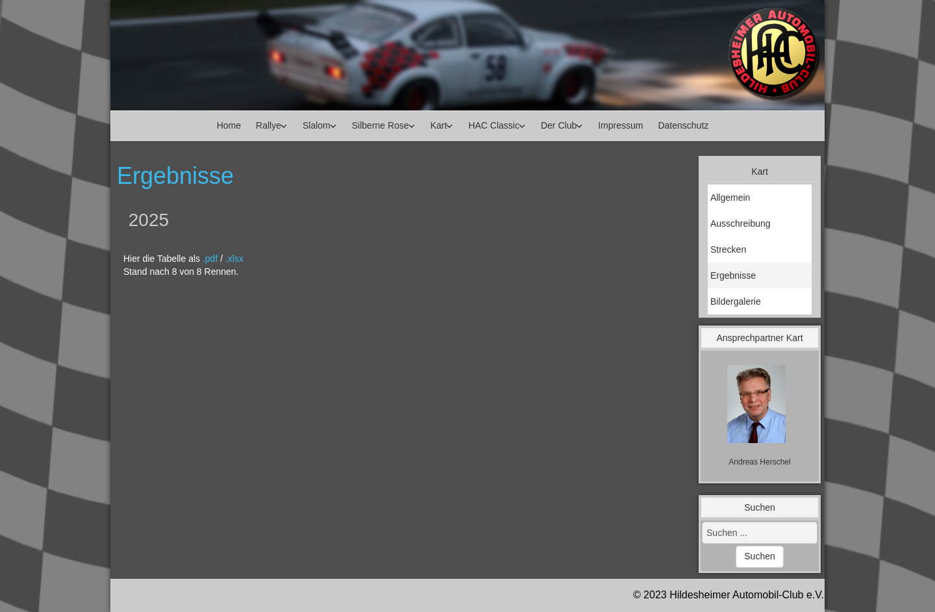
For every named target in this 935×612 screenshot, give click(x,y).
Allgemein (730, 197)
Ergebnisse (733, 275)
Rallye (268, 125)
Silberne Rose (380, 125)
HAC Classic (493, 125)
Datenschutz (683, 125)
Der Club (559, 125)
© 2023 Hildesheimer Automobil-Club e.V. (728, 594)
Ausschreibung (740, 223)
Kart (438, 125)
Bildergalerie (735, 301)
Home (229, 125)
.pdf (210, 258)
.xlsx (234, 258)
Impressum (620, 125)
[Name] (759, 461)
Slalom (316, 125)
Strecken (728, 249)
